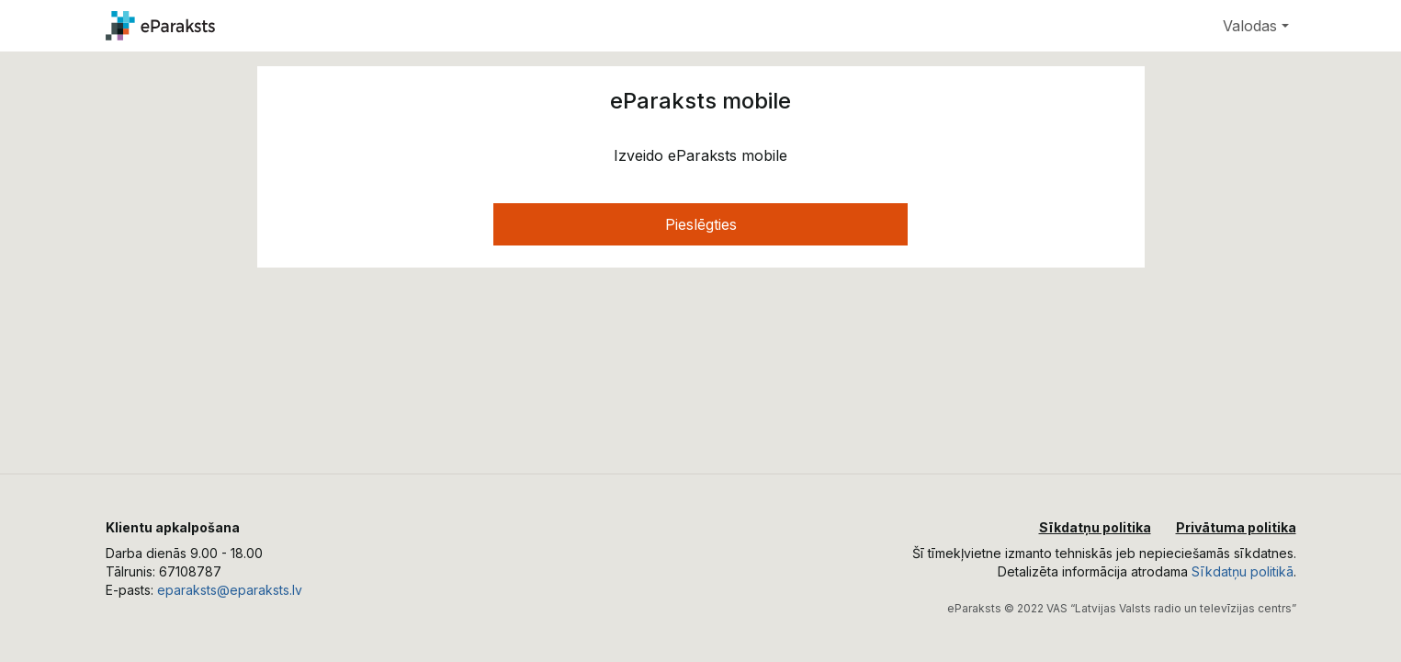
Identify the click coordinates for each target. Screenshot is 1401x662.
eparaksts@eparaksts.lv (229, 590)
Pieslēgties (701, 224)
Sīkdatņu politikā (1243, 571)
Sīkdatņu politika (1095, 527)
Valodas (1250, 26)
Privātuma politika (1236, 527)
